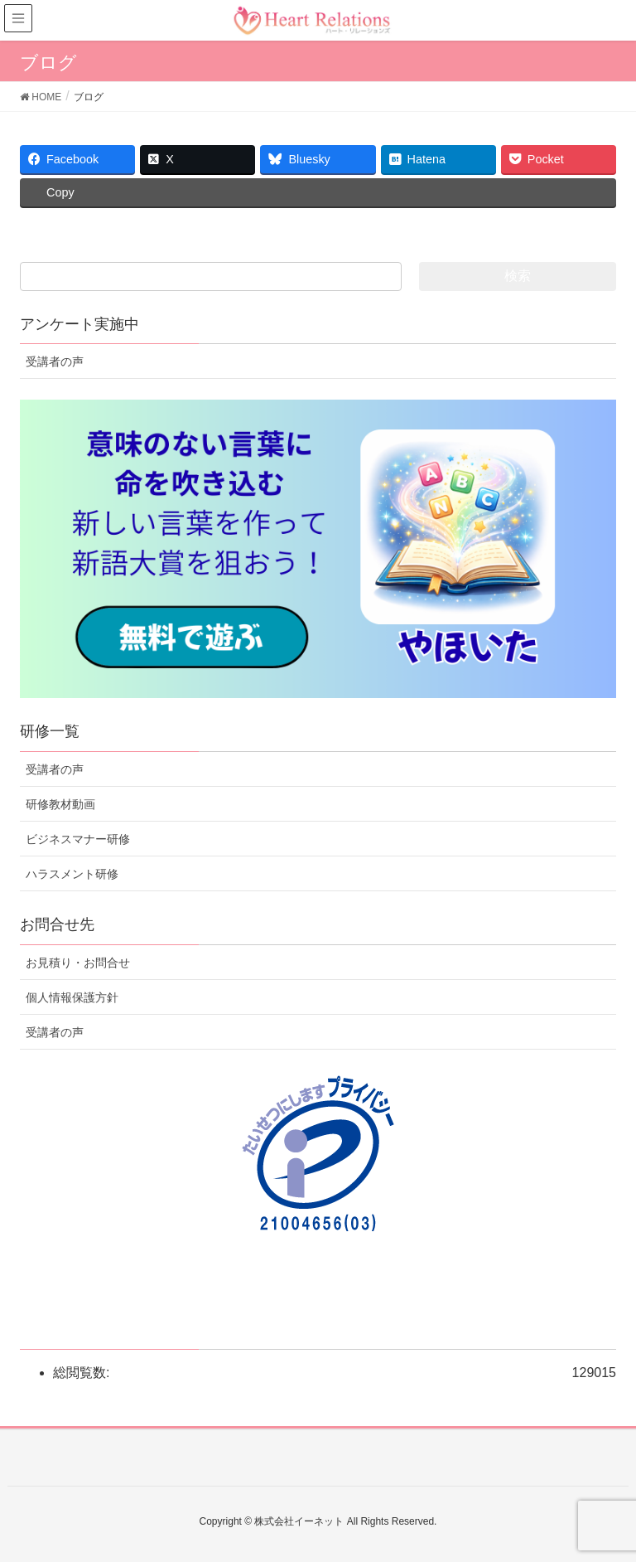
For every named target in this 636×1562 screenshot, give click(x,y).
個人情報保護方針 (72, 997)
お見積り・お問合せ (78, 962)
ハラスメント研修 (72, 873)
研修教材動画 (60, 804)
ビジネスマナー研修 (78, 839)
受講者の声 (55, 361)
